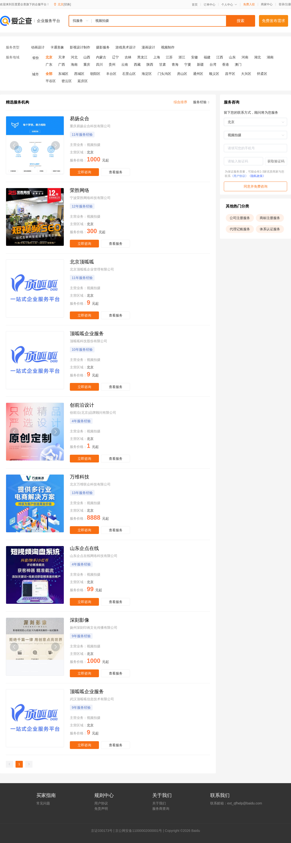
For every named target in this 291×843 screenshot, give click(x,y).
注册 (288, 4)
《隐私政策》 (257, 176)
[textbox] (173, 21)
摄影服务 (103, 47)
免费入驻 (249, 4)
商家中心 (267, 4)
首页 (195, 4)
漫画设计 (148, 47)
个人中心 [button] (229, 4)
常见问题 (43, 803)
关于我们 (159, 803)
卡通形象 (57, 47)
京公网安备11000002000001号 (138, 831)
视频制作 (168, 47)
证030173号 (103, 831)
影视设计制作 (80, 47)
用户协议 (101, 803)
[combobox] (161, 21)
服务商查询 (160, 809)
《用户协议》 (239, 176)
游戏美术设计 (125, 47)
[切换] (67, 4)
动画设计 (38, 47)
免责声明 (101, 809)
